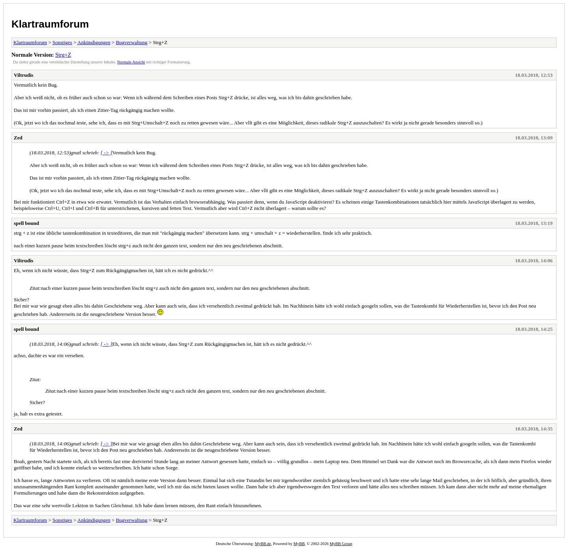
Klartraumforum (50, 24)
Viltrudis (23, 75)
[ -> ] (106, 153)
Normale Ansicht (131, 62)
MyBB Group (341, 544)
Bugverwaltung (132, 42)
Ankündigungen (93, 42)
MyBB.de (263, 544)
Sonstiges (62, 42)
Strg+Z (63, 55)
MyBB (299, 544)
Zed (18, 138)
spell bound (26, 223)
